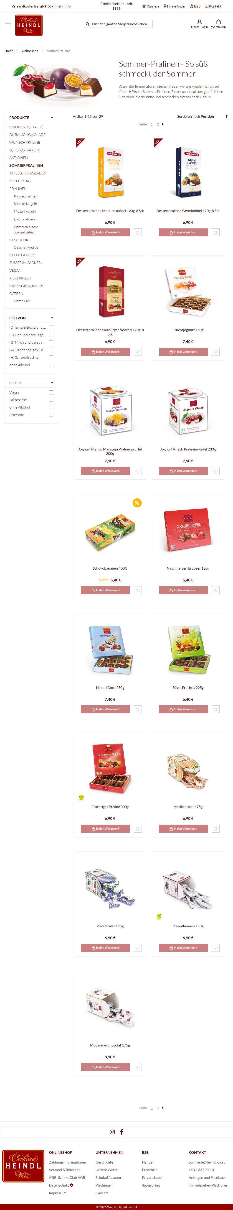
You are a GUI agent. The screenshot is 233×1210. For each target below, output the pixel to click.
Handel (147, 1162)
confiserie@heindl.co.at (207, 1162)
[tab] (31, 117)
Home (9, 51)
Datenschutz (59, 1185)
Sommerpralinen (26, 165)
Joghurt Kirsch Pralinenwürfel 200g (188, 449)
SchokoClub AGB (71, 1177)
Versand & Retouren (65, 1169)
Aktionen (18, 157)
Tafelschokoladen (27, 173)
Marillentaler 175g (188, 806)
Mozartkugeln (25, 211)
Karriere (153, 6)
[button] (138, 232)
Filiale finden (176, 6)
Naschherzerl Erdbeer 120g (188, 568)
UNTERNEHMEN (109, 1152)
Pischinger (20, 278)
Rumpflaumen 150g (187, 926)
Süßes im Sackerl (26, 262)
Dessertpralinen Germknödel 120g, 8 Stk (188, 210)
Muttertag (20, 181)
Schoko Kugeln (25, 203)
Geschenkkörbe (26, 247)
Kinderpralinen (26, 196)
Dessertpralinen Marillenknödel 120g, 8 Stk (110, 210)
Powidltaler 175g (110, 926)
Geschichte (104, 1162)
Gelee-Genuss (22, 255)
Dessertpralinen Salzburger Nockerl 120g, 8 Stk (110, 331)
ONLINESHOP (60, 1152)
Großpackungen (26, 286)
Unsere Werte (107, 1169)
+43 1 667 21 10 (201, 1169)
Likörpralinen (24, 219)
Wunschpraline (24, 142)
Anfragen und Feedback (207, 1177)
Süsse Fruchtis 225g (188, 687)
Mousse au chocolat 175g (110, 1045)
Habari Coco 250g (110, 687)
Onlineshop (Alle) (26, 127)
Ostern (16, 293)
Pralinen (18, 188)
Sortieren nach (188, 116)
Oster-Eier (22, 301)
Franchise (149, 1169)
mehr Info (63, 6)
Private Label (152, 1177)
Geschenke (19, 240)
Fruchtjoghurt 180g (188, 329)
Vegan (15, 270)
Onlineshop (30, 51)
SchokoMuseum (108, 1177)
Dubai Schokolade (27, 134)
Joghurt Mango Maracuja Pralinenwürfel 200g (110, 451)
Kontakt (215, 6)
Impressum (57, 1193)
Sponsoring (151, 1185)
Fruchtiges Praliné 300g (110, 806)
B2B (197, 6)
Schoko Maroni (24, 150)
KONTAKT (197, 1152)
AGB (52, 1177)
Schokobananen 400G (110, 568)
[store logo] (29, 25)
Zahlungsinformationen (67, 1162)
